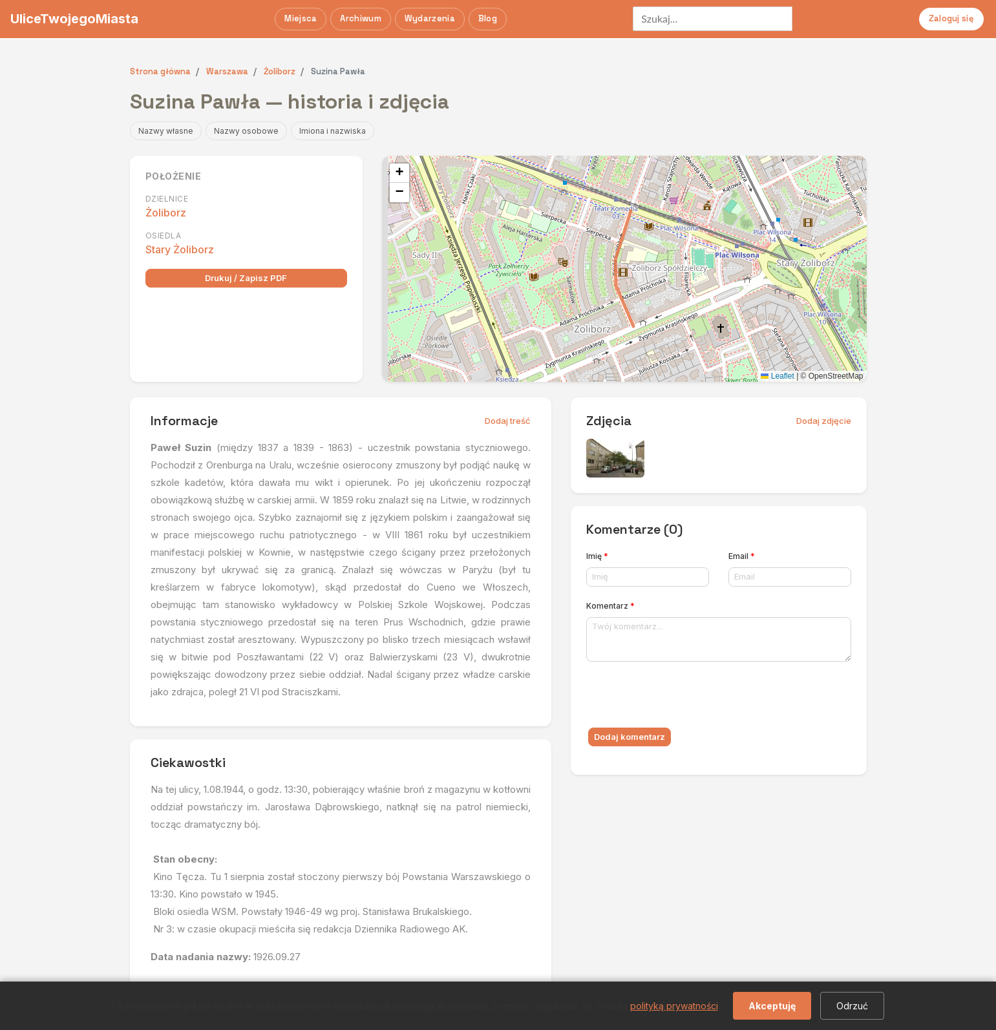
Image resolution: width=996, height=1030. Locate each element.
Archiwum (360, 18)
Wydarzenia (430, 18)
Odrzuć (852, 1005)
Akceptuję (772, 1005)
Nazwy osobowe (246, 131)
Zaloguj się (951, 18)
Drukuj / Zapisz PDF (246, 278)
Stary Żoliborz (179, 249)
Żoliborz (165, 212)
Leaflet (777, 376)
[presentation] (684, 697)
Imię (597, 556)
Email (741, 556)
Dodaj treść (508, 420)
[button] (399, 173)
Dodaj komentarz (629, 736)
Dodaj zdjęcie (823, 420)
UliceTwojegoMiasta (74, 18)
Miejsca (300, 18)
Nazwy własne (165, 131)
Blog (487, 18)
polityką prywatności (674, 1005)
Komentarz (610, 606)
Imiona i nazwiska (332, 131)
